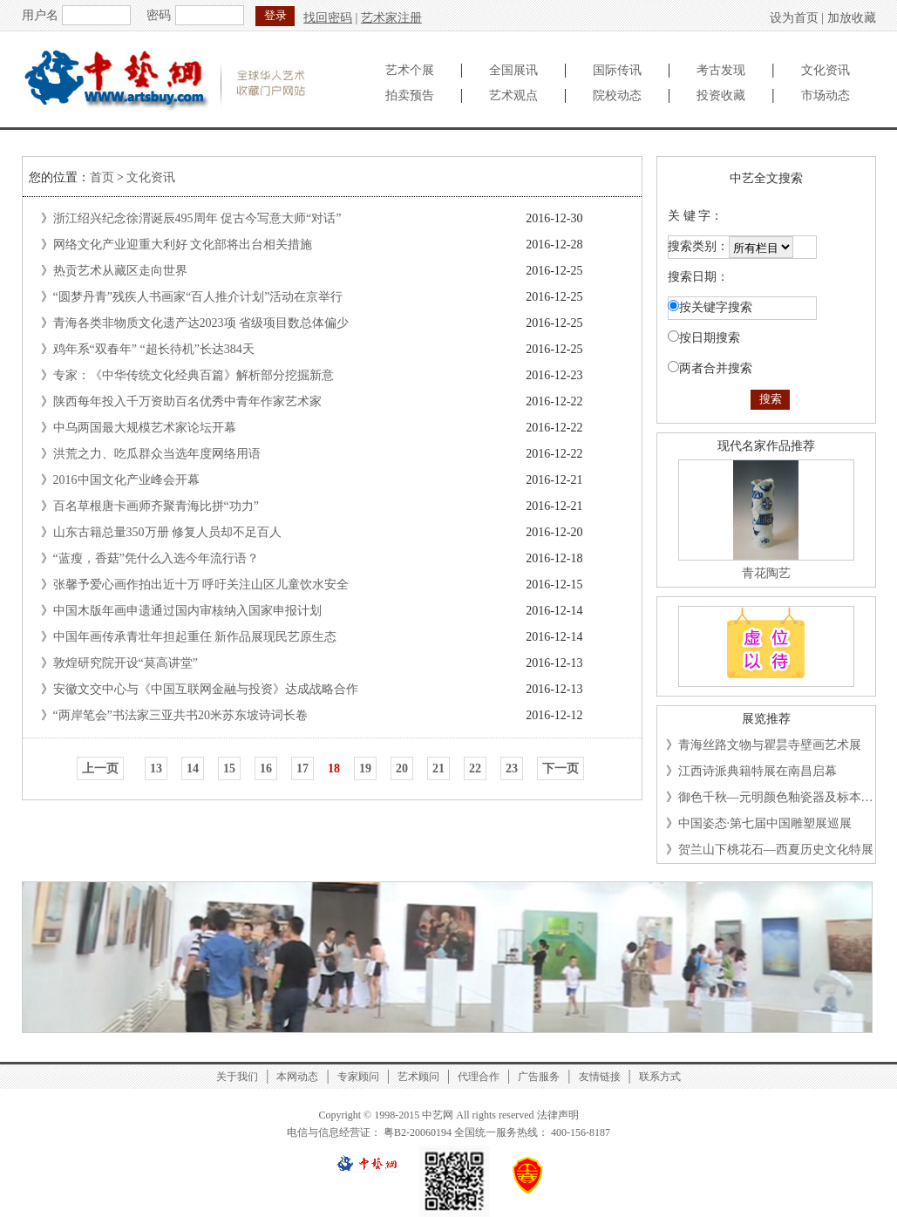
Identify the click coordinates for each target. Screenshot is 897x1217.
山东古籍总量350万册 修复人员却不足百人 (167, 532)
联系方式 (660, 1077)
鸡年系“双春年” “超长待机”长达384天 (154, 349)
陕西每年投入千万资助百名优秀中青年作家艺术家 (187, 401)
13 (156, 768)
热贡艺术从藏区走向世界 (120, 270)
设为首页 (794, 17)
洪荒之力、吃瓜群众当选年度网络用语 (157, 453)
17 (302, 768)
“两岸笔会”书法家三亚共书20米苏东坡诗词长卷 (180, 715)
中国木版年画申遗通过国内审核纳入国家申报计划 (187, 610)
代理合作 (478, 1077)
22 (475, 768)
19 (365, 768)
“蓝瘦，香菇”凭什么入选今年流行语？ (156, 558)
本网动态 (297, 1077)
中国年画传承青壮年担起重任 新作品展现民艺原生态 (195, 636)
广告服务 (539, 1077)
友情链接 (600, 1077)
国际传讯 (617, 70)
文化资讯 (825, 70)
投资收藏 (721, 95)
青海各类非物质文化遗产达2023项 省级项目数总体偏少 (201, 323)
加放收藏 (851, 17)
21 (438, 768)
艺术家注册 (391, 17)
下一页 (560, 768)
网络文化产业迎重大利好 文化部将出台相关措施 (183, 244)
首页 (102, 177)
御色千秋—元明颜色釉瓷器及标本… (775, 797)
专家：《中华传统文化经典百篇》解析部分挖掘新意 (193, 375)
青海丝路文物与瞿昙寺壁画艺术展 (769, 744)
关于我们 (237, 1077)
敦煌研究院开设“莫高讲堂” (125, 663)
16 (266, 768)
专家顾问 (358, 1077)
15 (229, 768)
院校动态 (617, 95)
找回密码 (327, 17)
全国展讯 (513, 70)
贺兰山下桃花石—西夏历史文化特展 (775, 849)
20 (402, 768)
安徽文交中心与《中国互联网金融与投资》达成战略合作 (205, 689)
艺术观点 (513, 95)
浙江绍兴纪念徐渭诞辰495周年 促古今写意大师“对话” (197, 218)
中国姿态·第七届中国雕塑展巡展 (765, 823)
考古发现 (721, 70)
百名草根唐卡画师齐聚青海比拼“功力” (156, 506)
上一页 (100, 768)
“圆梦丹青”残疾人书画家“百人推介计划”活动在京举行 (198, 296)
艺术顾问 (418, 1077)
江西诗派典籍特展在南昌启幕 (757, 771)
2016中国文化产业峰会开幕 (126, 479)
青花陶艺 (766, 573)
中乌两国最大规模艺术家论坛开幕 (144, 427)
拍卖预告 (409, 95)
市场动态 (825, 95)
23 (512, 768)
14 (193, 768)
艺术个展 (409, 70)
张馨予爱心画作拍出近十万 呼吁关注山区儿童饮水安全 (201, 584)
